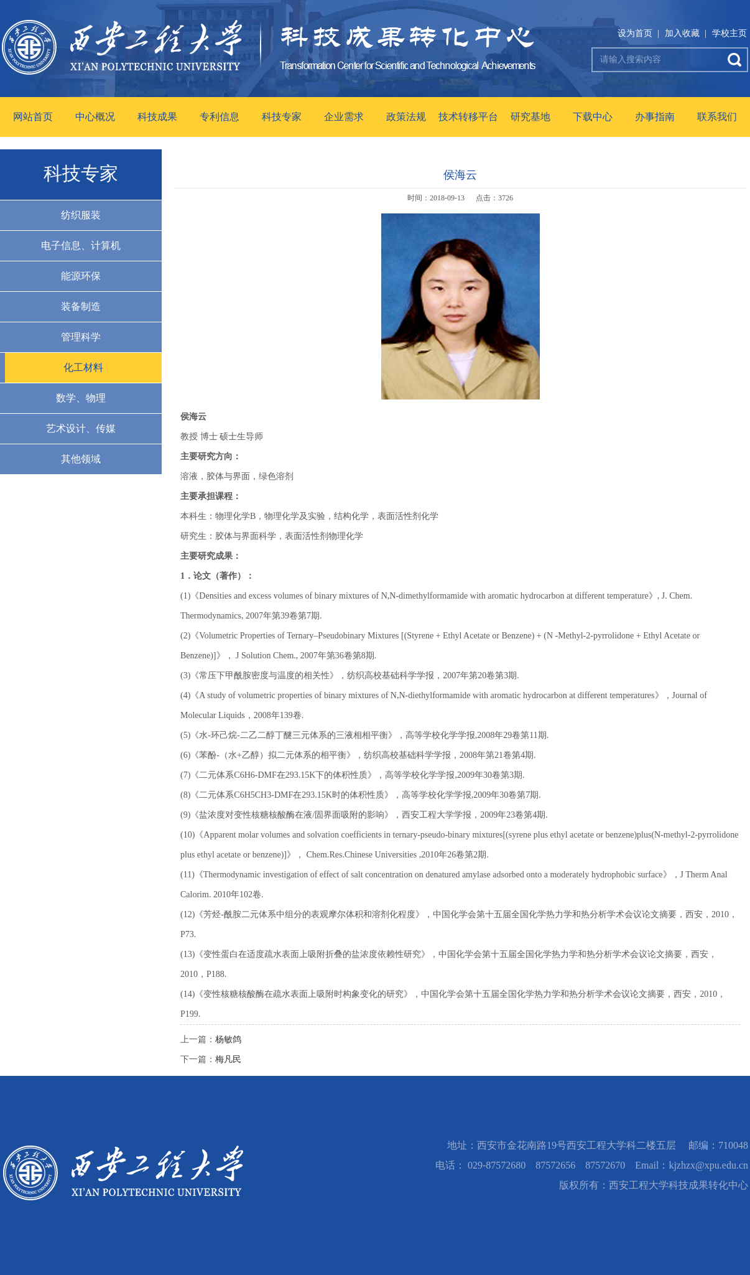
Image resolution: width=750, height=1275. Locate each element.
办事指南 (655, 116)
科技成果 (157, 116)
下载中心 (593, 116)
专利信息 (219, 116)
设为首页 (635, 33)
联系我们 (717, 116)
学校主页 (729, 33)
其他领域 (81, 459)
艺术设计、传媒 (81, 428)
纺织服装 (81, 215)
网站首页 (33, 116)
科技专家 (282, 116)
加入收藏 (682, 33)
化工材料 (83, 367)
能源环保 (81, 276)
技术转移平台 (468, 116)
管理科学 (81, 337)
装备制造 (81, 306)
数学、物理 (81, 398)
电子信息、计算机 (81, 245)
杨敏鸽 (228, 1039)
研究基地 (530, 116)
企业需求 (344, 116)
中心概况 (95, 116)
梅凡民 (228, 1059)
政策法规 (406, 116)
